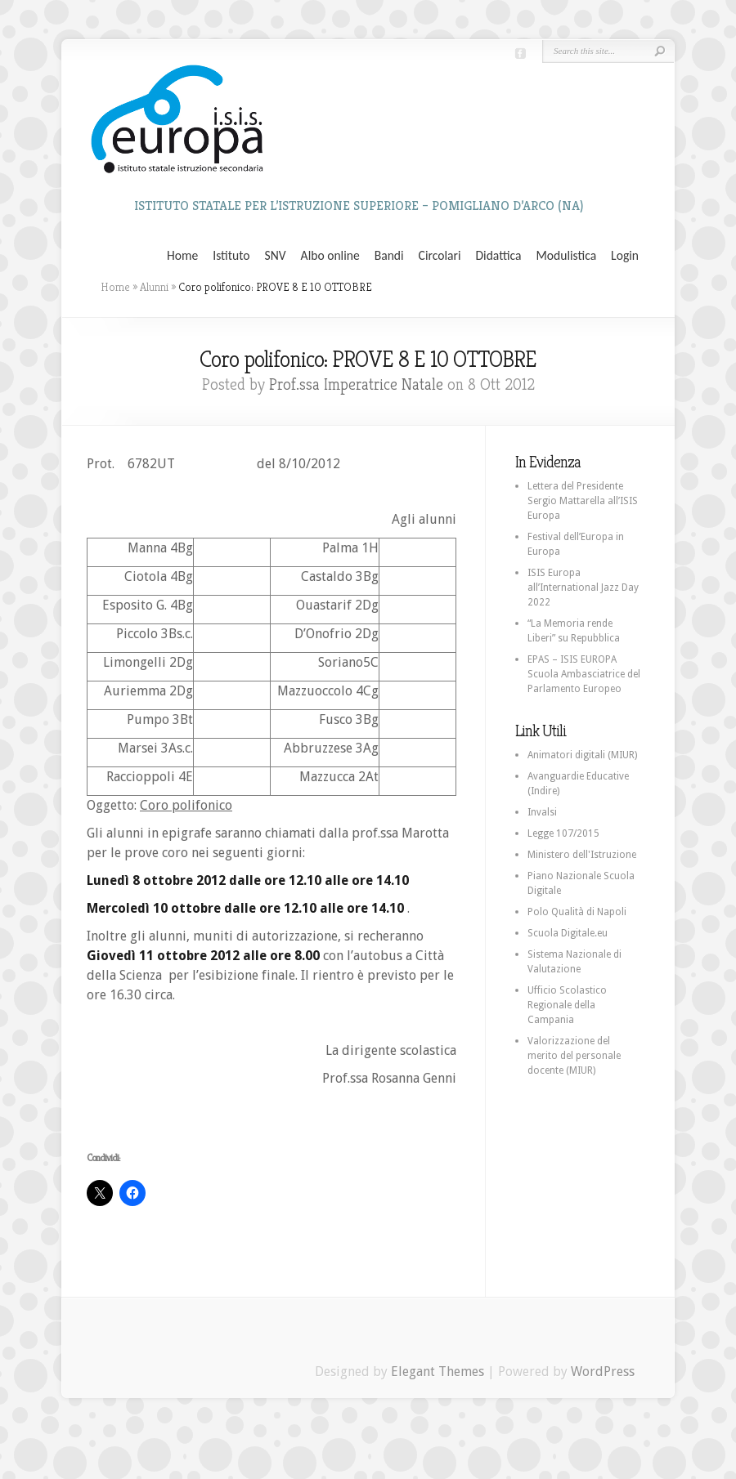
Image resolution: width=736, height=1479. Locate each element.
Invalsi (542, 812)
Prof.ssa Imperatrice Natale (356, 384)
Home (182, 255)
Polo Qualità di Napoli (576, 912)
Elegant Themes (437, 1371)
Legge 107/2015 (563, 833)
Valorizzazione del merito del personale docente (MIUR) (574, 1055)
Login (625, 255)
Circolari (440, 255)
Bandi (389, 255)
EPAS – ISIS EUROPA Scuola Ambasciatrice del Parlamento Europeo (583, 674)
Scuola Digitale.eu (567, 933)
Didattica (498, 255)
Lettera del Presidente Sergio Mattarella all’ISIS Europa (582, 500)
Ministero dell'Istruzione (581, 854)
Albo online (330, 255)
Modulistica (566, 255)
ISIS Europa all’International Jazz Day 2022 (583, 587)
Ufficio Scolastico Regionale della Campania (567, 1005)
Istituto (231, 255)
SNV (275, 255)
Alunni (154, 286)
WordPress (603, 1371)
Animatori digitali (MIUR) (582, 755)
